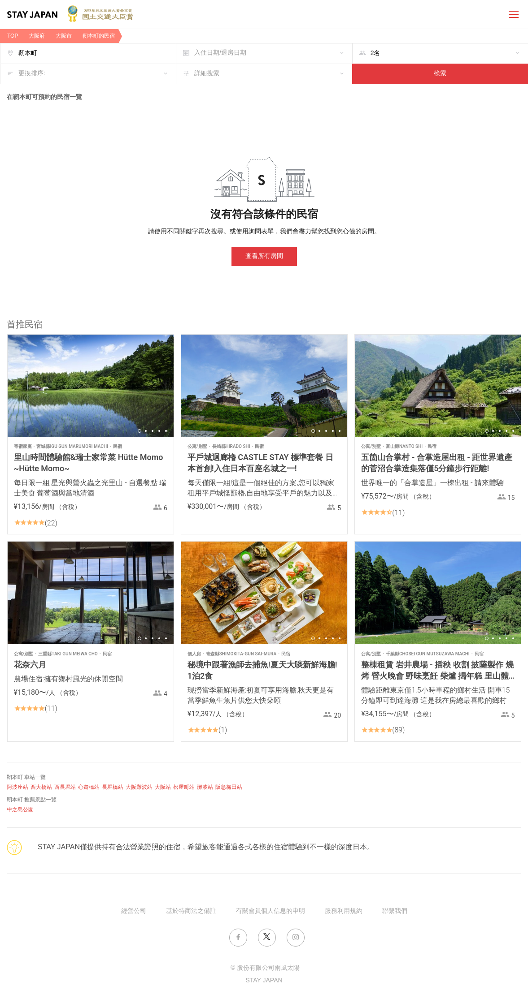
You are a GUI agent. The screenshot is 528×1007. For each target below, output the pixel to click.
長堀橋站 (112, 787)
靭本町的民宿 (99, 36)
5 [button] (166, 431)
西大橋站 (41, 787)
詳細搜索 (206, 73)
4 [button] (159, 431)
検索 (440, 73)
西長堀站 (65, 787)
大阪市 (64, 36)
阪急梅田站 (228, 787)
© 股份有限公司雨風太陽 (265, 968)
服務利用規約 (343, 911)
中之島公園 (20, 810)
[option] (91, 386)
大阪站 (163, 787)
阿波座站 (17, 787)
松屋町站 (184, 787)
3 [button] (152, 431)
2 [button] (146, 431)
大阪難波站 (139, 787)
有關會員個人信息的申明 (270, 911)
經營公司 (133, 911)
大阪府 (37, 36)
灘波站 (205, 787)
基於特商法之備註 (191, 911)
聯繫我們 (394, 911)
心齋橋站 (89, 787)
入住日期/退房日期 (220, 53)
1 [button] (139, 431)
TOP (12, 36)
